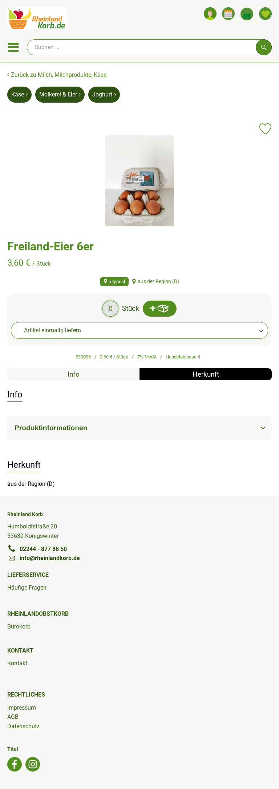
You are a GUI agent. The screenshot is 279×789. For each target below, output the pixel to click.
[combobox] (139, 330)
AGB (13, 716)
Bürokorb (19, 626)
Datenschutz (23, 726)
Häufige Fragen (26, 587)
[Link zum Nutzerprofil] (210, 13)
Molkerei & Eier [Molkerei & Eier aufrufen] (60, 94)
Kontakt (17, 663)
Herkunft (206, 374)
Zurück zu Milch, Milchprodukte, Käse (56, 74)
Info (74, 374)
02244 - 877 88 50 (37, 548)
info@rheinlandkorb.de (43, 558)
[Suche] (149, 47)
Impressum (21, 707)
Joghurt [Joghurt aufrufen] (104, 94)
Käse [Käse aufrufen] (19, 94)
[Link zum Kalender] (228, 13)
